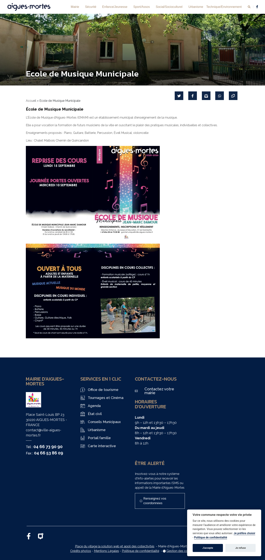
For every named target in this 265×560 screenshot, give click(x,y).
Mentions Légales (106, 551)
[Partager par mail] (206, 95)
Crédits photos (80, 551)
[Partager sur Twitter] (178, 95)
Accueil (31, 101)
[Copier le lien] (233, 95)
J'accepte (207, 547)
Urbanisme (195, 6)
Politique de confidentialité (140, 551)
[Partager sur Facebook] (192, 95)
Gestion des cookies (180, 551)
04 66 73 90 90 (48, 446)
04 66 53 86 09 (48, 452)
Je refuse (240, 547)
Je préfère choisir (244, 533)
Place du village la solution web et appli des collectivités (114, 546)
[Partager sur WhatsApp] (219, 95)
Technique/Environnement (224, 6)
